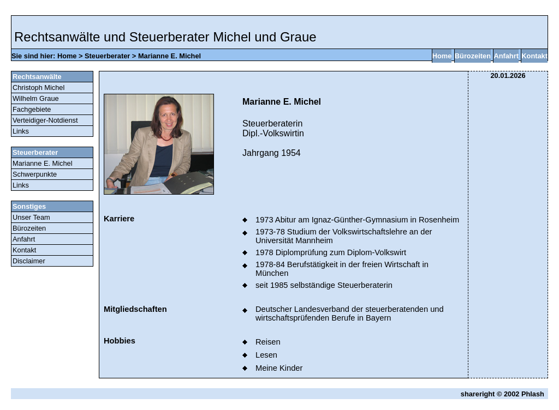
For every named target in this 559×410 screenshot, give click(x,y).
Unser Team (31, 217)
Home (67, 56)
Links (21, 131)
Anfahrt (506, 56)
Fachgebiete (32, 109)
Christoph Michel (38, 87)
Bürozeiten (473, 56)
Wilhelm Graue (36, 98)
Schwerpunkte (35, 174)
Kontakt (534, 56)
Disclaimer (29, 261)
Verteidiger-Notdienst (45, 120)
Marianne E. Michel (169, 56)
